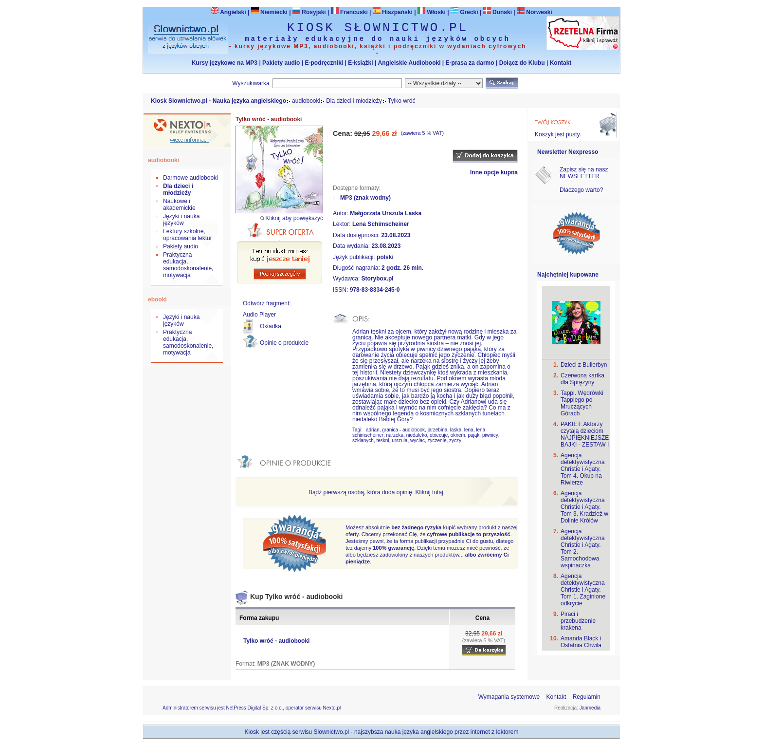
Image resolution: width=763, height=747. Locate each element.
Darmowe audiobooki (190, 177)
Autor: (341, 213)
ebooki (157, 299)
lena (468, 429)
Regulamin (586, 696)
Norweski (539, 12)
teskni (382, 440)
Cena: (343, 133)
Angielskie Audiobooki (409, 62)
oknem (458, 435)
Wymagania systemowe (509, 696)
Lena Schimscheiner (380, 224)
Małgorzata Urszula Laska (385, 213)
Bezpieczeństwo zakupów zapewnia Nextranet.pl (723, 8)
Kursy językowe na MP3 (224, 62)
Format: (246, 663)
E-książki (360, 62)
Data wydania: (352, 246)
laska (455, 429)
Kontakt (561, 62)
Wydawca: (347, 278)
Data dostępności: (357, 235)
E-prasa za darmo (470, 62)
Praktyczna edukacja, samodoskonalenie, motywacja (188, 265)
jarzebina (438, 429)
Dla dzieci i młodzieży (354, 100)
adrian (373, 429)
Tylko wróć (402, 100)
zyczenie (437, 440)
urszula (399, 440)
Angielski (228, 12)
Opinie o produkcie (284, 342)
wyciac (417, 440)
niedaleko (416, 435)
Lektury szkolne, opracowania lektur (187, 235)
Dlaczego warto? (581, 190)
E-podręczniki (324, 62)
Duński (497, 12)
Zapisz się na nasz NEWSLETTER (584, 173)
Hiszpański (393, 12)
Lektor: (342, 224)
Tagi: (358, 429)
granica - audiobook (403, 429)
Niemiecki (269, 12)
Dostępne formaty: (357, 188)
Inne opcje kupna (494, 172)
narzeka (394, 435)
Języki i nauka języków (181, 219)
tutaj (437, 492)
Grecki (464, 12)
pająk (473, 435)
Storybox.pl (378, 278)
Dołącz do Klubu (522, 62)
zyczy (455, 440)
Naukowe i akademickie (179, 204)
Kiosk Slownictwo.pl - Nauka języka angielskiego (218, 100)
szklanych (363, 440)
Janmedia (590, 707)
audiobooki (306, 100)
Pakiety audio (281, 62)
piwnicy (490, 435)
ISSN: (341, 289)
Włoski (432, 12)
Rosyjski (309, 12)
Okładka (270, 326)
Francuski (349, 12)
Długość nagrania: (357, 267)
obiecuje (439, 435)
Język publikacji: (355, 257)
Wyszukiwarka (251, 83)
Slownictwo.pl (331, 731)
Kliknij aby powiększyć (294, 218)
